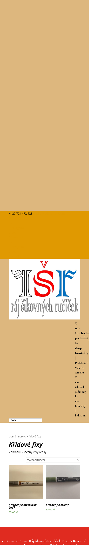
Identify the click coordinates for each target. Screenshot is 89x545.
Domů (12, 436)
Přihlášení (80, 415)
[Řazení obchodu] (53, 459)
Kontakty (81, 353)
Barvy (21, 436)
